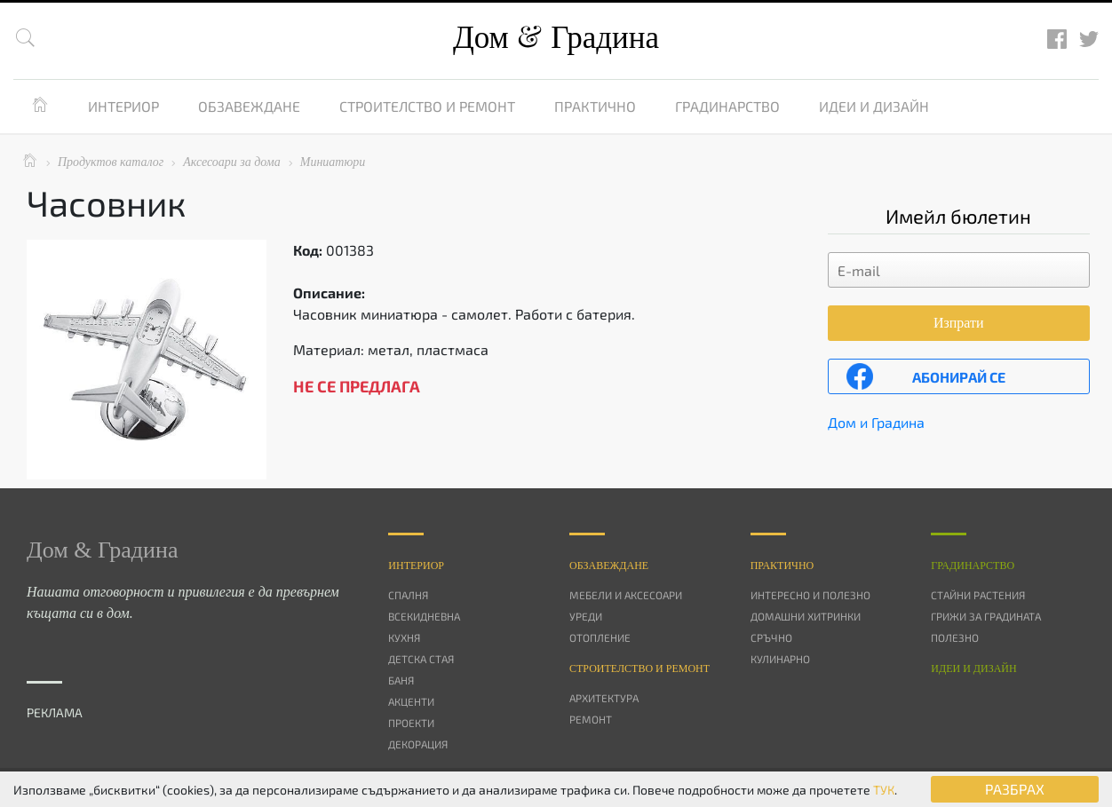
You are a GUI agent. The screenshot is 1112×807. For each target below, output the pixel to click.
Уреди (585, 616)
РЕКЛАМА (55, 712)
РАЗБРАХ (1014, 788)
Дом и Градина (876, 422)
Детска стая (421, 659)
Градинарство (727, 106)
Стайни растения (978, 595)
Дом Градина (556, 37)
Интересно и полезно (810, 595)
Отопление (600, 637)
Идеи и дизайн (874, 106)
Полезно (955, 637)
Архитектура (604, 698)
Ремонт (590, 719)
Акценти (411, 701)
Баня (401, 680)
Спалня (408, 595)
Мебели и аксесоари (625, 595)
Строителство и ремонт (427, 106)
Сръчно (771, 637)
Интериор (123, 106)
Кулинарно (780, 659)
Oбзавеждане (608, 565)
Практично (595, 106)
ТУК (883, 789)
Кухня (404, 637)
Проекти (411, 722)
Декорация (418, 744)
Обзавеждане (249, 106)
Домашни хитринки (806, 616)
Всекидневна (424, 616)
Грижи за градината (986, 616)
